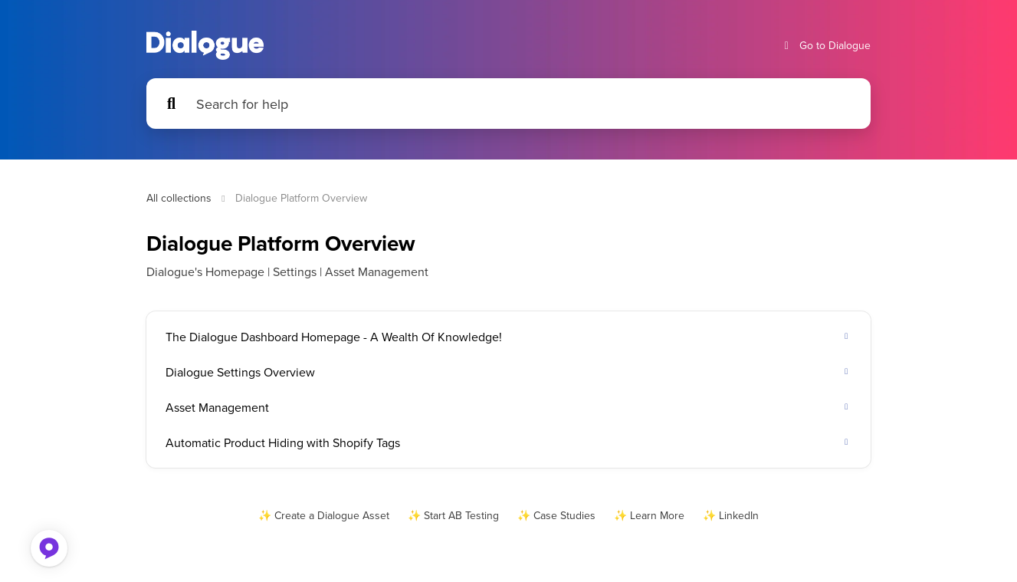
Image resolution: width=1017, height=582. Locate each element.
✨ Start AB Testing (453, 515)
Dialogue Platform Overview (301, 198)
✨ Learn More (649, 515)
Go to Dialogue (825, 45)
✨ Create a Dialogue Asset (323, 515)
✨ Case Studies (556, 515)
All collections (179, 198)
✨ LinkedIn (731, 515)
